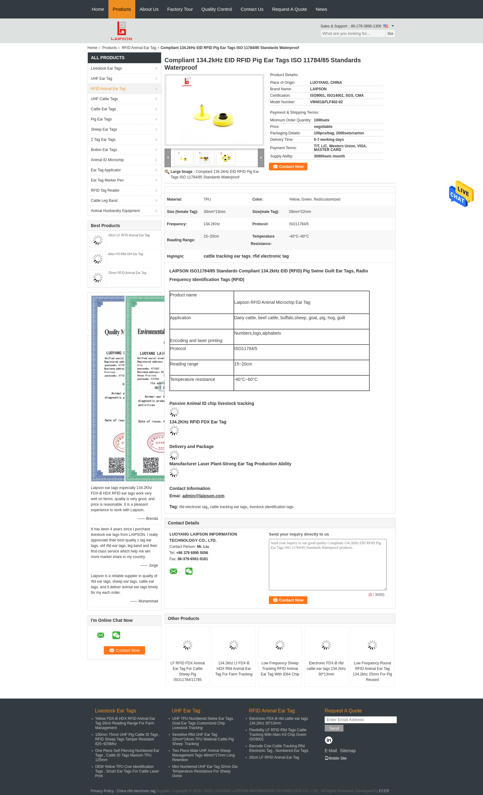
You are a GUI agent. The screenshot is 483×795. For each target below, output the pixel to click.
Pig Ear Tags (101, 119)
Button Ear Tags (104, 150)
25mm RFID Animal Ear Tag (127, 273)
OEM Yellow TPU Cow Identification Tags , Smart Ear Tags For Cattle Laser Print (127, 771)
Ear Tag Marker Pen (107, 180)
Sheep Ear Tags (104, 129)
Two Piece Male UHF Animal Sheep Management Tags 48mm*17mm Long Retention (203, 755)
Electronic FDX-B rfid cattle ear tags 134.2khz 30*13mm (326, 668)
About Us (149, 9)
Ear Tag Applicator (106, 170)
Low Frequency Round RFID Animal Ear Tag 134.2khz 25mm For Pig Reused (372, 671)
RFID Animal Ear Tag (139, 48)
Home (98, 9)
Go (390, 33)
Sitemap (347, 750)
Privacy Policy (102, 791)
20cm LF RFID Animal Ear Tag (129, 235)
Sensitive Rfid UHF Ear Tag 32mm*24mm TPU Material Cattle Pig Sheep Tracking (203, 739)
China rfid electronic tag (136, 791)
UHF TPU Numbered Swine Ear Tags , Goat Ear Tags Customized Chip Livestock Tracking (203, 723)
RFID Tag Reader (105, 190)
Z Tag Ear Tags (103, 139)
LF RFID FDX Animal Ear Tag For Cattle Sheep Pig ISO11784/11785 (187, 671)
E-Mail (331, 750)
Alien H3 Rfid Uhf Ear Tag (125, 254)
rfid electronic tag (193, 507)
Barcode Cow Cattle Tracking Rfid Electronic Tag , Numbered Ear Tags (278, 748)
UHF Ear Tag (101, 78)
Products (122, 9)
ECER (384, 791)
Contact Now (291, 166)
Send (334, 728)
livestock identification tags (272, 507)
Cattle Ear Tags (103, 109)
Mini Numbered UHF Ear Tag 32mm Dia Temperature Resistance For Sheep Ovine (204, 771)
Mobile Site (336, 758)
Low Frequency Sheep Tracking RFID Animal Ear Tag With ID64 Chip (280, 668)
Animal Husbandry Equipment (115, 211)
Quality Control (216, 9)
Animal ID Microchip (107, 160)
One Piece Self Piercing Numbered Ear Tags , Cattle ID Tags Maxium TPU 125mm (127, 755)
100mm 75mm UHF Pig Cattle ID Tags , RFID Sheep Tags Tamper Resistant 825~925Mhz (127, 739)
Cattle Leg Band (104, 200)
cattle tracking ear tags (228, 507)
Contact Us (252, 9)
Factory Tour (180, 9)
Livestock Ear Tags (106, 68)
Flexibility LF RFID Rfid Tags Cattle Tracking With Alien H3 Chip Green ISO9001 (277, 734)
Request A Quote (289, 9)
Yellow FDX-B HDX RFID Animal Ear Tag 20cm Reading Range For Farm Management (125, 723)
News (321, 9)
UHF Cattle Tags (104, 99)
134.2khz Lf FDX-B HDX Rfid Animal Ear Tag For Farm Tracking (234, 668)
